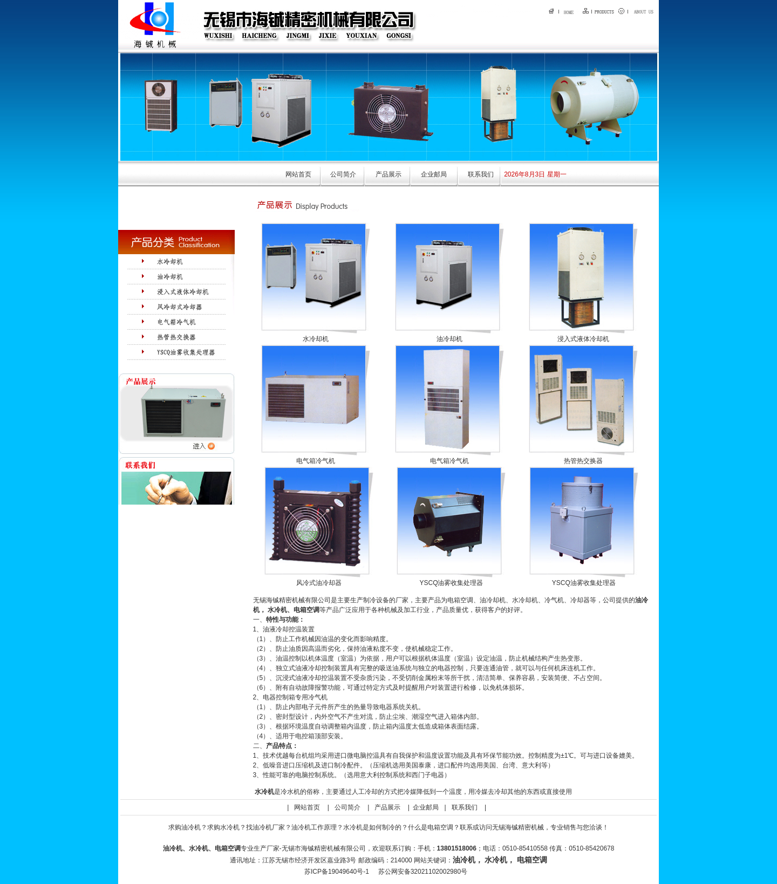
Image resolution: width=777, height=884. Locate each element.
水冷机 (277, 610)
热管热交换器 (583, 461)
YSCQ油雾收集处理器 (451, 583)
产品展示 (388, 174)
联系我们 (481, 174)
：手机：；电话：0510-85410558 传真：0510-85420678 (513, 848)
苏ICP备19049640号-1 (336, 871)
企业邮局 (434, 174)
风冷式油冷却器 (319, 583)
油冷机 (464, 859)
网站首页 (298, 174)
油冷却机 (449, 339)
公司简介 (343, 174)
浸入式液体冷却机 (583, 339)
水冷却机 (316, 339)
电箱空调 (306, 610)
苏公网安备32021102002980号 (422, 871)
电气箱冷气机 (315, 461)
